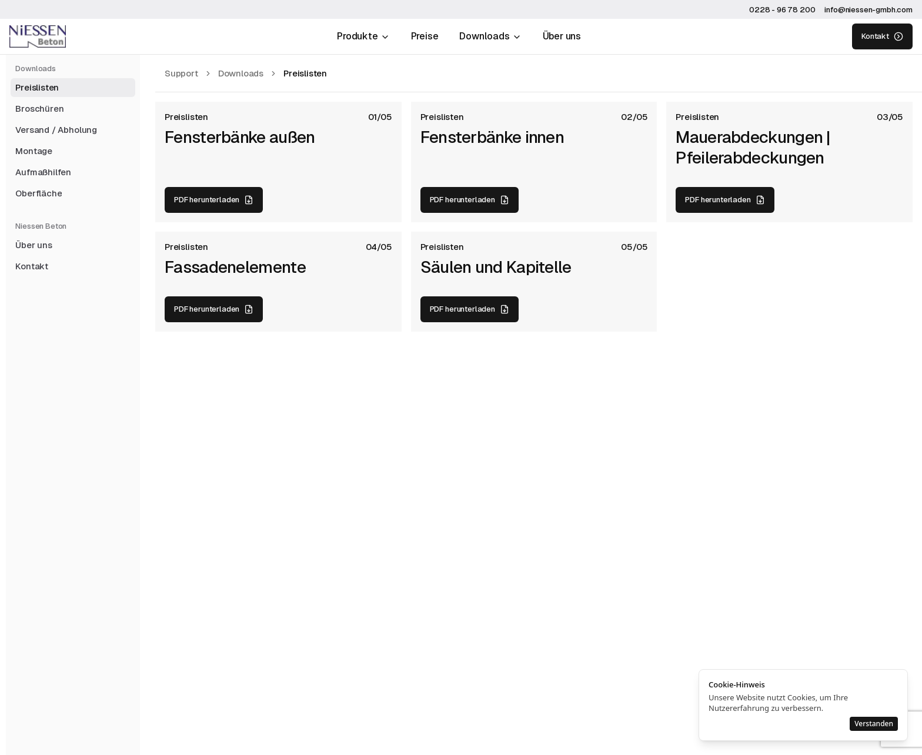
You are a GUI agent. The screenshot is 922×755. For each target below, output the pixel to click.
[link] (305, 73)
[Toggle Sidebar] (6, 377)
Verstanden (873, 724)
